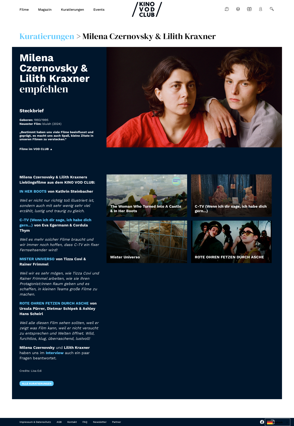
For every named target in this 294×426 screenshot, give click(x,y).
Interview (55, 353)
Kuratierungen (47, 36)
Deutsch (275, 422)
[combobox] (277, 422)
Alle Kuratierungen (36, 383)
